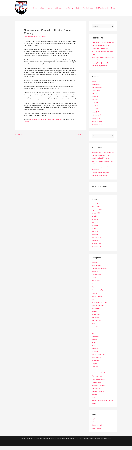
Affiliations (62, 8)
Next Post (82, 134)
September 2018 (97, 90)
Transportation (97, 386)
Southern (95, 371)
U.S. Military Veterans (99, 390)
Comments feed (97, 429)
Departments (96, 292)
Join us (54, 8)
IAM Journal (95, 322)
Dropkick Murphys (98, 295)
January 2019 (96, 84)
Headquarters (96, 313)
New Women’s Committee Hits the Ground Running (46, 119)
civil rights (95, 276)
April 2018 (95, 105)
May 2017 (95, 111)
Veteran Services (97, 393)
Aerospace (95, 267)
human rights (96, 319)
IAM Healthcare (89, 8)
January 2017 (96, 121)
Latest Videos (96, 331)
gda (93, 304)
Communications (97, 279)
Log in (94, 423)
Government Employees (99, 307)
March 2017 (95, 114)
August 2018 (96, 93)
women (94, 402)
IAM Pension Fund (103, 8)
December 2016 (97, 124)
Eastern (27, 36)
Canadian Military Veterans (100, 273)
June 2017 (95, 108)
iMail (32, 36)
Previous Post (20, 134)
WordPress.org (96, 432)
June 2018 (95, 99)
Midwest (94, 344)
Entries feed (95, 426)
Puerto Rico (95, 365)
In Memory (72, 8)
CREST (94, 282)
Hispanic (94, 316)
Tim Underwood (97, 380)
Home (41, 8)
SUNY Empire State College (100, 377)
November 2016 (97, 127)
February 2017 (96, 118)
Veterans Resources (98, 396)
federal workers (97, 301)
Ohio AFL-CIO (96, 353)
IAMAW (26, 122)
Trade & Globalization (99, 383)
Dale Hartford (96, 286)
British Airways (97, 270)
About (47, 8)
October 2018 (96, 87)
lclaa (93, 338)
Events (113, 8)
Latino (94, 334)
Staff (80, 8)
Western (94, 399)
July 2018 (95, 96)
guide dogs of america (99, 310)
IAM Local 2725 (96, 325)
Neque (94, 347)
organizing (95, 356)
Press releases (96, 362)
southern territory (97, 374)
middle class (96, 341)
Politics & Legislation (98, 359)
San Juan (94, 368)
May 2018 (95, 102)
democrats (95, 289)
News (36, 36)
